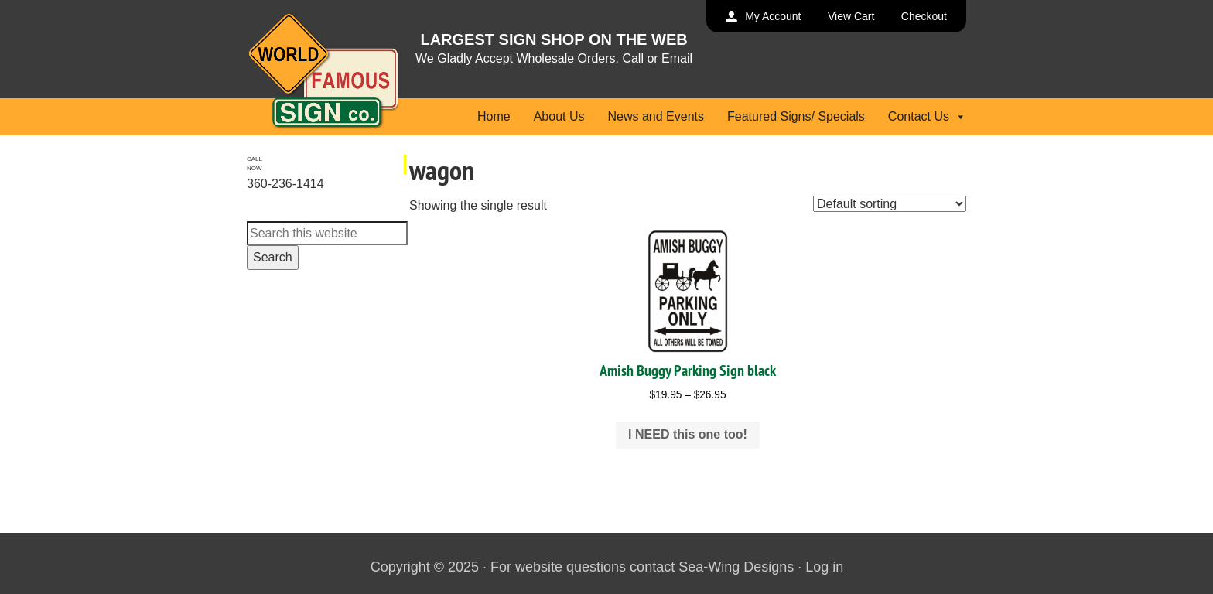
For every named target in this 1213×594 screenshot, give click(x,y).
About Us (559, 116)
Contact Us (927, 116)
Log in (824, 567)
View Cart (851, 16)
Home (494, 116)
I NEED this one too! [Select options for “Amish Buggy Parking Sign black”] (687, 434)
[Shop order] (889, 204)
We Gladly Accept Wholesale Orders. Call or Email (553, 58)
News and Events (655, 116)
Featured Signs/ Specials (796, 116)
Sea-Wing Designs (736, 567)
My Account (773, 16)
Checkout (924, 16)
